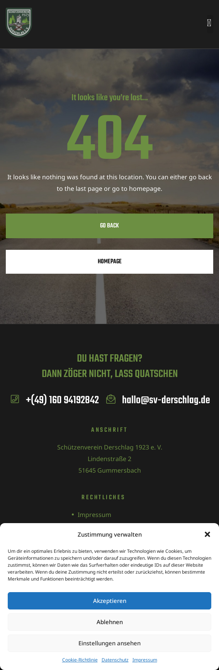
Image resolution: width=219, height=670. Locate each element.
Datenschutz (115, 660)
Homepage (110, 262)
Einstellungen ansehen (109, 643)
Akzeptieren (109, 600)
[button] (207, 534)
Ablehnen (110, 622)
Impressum (144, 660)
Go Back (109, 226)
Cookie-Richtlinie (80, 660)
